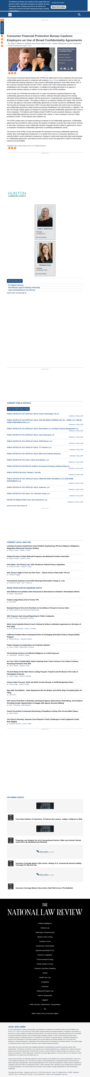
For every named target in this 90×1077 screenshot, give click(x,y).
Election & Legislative (45, 955)
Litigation (45, 1000)
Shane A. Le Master (30, 628)
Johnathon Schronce (15, 724)
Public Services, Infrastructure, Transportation (44, 1004)
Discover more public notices (16, 506)
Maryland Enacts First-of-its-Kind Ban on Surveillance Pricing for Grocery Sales (38, 608)
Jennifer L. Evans (25, 558)
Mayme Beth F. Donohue (27, 618)
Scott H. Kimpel (13, 618)
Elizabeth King (30, 43)
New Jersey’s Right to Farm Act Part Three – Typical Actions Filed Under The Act (38, 573)
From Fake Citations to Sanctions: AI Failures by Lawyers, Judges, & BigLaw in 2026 (49, 819)
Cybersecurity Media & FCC (45, 950)
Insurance (45, 986)
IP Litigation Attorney (16, 285)
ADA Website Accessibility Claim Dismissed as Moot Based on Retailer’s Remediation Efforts (43, 592)
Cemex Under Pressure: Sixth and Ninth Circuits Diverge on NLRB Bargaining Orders (40, 682)
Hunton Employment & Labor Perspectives (67, 43)
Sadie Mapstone (26, 705)
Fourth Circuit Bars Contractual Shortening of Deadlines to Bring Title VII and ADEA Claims (42, 711)
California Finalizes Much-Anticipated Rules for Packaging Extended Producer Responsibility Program (43, 636)
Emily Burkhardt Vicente (16, 628)
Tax (45, 1009)
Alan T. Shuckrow (27, 583)
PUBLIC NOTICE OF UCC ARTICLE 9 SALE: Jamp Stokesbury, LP (30, 435)
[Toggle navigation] (10, 14)
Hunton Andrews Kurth (43, 43)
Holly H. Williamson (17, 43)
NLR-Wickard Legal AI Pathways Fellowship (24, 287)
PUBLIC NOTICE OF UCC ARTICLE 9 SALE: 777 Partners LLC (29, 447)
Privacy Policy (31, 1031)
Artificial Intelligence (45, 923)
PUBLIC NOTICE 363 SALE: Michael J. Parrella (24, 472)
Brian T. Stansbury (14, 705)
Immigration (45, 982)
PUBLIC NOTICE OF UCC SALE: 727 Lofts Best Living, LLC (28, 493)
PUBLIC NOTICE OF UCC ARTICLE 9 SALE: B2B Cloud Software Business (34, 454)
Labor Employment (64, 54)
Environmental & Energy (45, 959)
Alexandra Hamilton (26, 639)
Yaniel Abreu (13, 655)
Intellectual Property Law (45, 991)
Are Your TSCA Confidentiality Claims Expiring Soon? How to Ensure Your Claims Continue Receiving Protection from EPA (42, 662)
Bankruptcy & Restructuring (45, 932)
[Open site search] (79, 14)
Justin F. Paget (13, 676)
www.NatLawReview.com (66, 1033)
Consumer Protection (64, 57)
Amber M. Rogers (24, 684)
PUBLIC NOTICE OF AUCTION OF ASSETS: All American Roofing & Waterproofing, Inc (38, 466)
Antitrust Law (45, 928)
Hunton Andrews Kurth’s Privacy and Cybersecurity (24, 610)
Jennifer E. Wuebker (25, 676)
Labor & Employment (45, 995)
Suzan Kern (12, 695)
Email (40, 232)
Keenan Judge (13, 684)
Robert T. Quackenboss (16, 594)
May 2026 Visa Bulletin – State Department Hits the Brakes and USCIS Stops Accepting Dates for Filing (44, 691)
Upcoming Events (15, 797)
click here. (65, 1074)
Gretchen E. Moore (14, 583)
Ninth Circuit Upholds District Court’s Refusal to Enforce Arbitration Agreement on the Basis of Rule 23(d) (44, 625)
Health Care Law (45, 977)
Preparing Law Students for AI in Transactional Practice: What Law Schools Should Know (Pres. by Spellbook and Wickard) (48, 841)
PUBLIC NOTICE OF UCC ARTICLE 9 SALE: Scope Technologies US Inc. (33, 414)
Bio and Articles (41, 237)
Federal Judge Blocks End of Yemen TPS (23, 600)
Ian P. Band (12, 602)
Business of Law (45, 941)
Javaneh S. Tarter (24, 666)
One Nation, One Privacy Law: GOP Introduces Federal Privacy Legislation (36, 564)
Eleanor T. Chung (26, 566)
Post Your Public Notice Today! (18, 409)
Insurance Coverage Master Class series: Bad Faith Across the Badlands (44, 888)
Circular (56, 80)
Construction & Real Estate (45, 946)
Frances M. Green (14, 566)
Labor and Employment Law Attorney (21, 290)
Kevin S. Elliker (27, 724)
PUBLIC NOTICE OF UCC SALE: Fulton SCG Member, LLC (28, 460)
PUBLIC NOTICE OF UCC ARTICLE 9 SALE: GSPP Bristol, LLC (29, 441)
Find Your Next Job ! (15, 281)
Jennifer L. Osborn (25, 550)
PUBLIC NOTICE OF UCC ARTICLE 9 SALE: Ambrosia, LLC (28, 487)
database (23, 1033)
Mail (65, 68)
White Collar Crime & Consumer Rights (45, 1013)
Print (62, 68)
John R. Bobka (13, 666)
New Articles (2, 28)
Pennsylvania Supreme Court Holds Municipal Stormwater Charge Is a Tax (36, 581)
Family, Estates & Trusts (45, 964)
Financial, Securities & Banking (45, 968)
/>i (72, 68)
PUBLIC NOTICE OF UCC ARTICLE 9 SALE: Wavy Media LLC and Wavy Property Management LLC (42, 429)
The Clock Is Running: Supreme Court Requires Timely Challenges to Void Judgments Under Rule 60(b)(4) (43, 720)
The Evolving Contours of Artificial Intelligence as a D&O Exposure (33, 653)
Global (45, 973)
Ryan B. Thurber (14, 558)
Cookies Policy (14, 11)
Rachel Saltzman (14, 639)
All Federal (61, 63)
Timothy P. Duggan (14, 575)
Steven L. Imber (14, 550)
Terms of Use (20, 1031)
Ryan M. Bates (13, 713)
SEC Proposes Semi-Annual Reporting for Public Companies (30, 616)
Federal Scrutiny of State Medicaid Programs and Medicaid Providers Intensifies (38, 556)
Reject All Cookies (58, 7)
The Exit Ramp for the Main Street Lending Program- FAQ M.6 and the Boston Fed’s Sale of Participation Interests (42, 673)
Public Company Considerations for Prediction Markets (28, 645)
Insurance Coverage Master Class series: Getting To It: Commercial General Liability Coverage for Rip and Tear (49, 864)
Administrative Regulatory (65, 60)
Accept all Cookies (58, 3)
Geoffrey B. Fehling (23, 655)
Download (69, 68)
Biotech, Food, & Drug (45, 937)
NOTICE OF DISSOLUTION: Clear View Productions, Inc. (27, 500)
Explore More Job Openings (16, 293)
